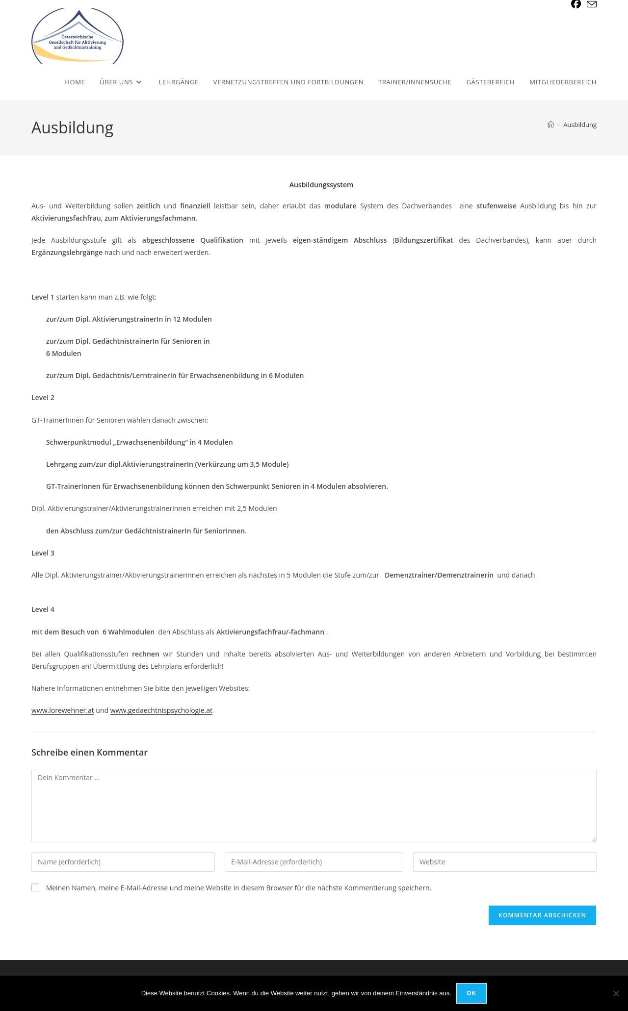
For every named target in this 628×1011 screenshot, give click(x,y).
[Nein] (616, 993)
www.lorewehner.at (62, 710)
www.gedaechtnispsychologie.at (161, 710)
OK (471, 993)
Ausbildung (580, 124)
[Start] (551, 124)
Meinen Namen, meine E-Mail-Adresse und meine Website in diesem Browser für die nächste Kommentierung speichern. (239, 887)
